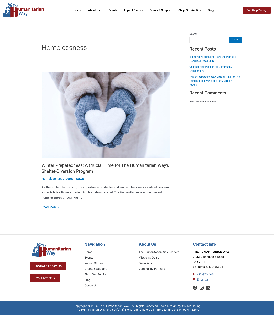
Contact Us (92, 285)
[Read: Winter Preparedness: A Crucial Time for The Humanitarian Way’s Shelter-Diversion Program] (106, 114)
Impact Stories (133, 10)
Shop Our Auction (189, 10)
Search (193, 34)
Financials (145, 263)
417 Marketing (191, 306)
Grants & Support (160, 10)
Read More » (50, 207)
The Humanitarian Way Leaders (159, 252)
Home (77, 10)
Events (113, 10)
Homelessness (52, 178)
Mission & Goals (149, 257)
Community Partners (152, 268)
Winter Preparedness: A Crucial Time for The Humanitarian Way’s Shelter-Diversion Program (215, 80)
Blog (211, 10)
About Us (95, 10)
